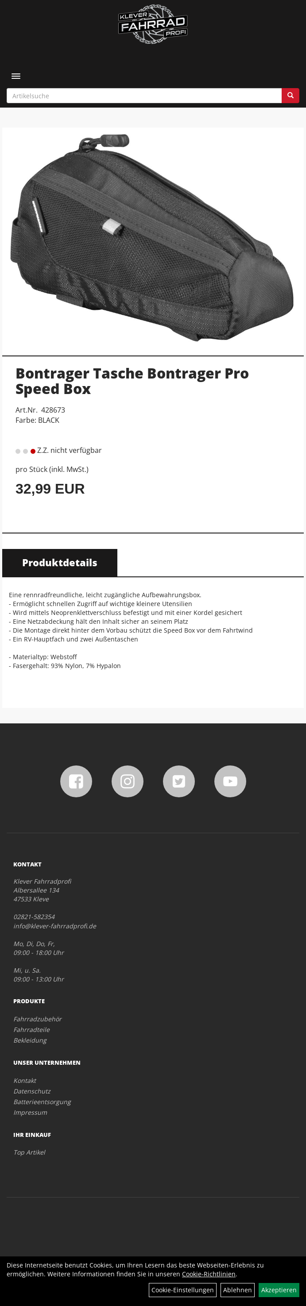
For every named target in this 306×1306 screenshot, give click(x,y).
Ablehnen (237, 1290)
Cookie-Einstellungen (182, 1290)
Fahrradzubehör (37, 1019)
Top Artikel (29, 1152)
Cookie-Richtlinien (209, 1274)
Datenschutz (31, 1091)
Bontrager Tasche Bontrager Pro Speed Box (132, 380)
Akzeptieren (279, 1290)
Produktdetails (59, 562)
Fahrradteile (31, 1029)
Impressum (30, 1112)
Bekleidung (29, 1040)
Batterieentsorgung (42, 1101)
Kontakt (24, 1080)
